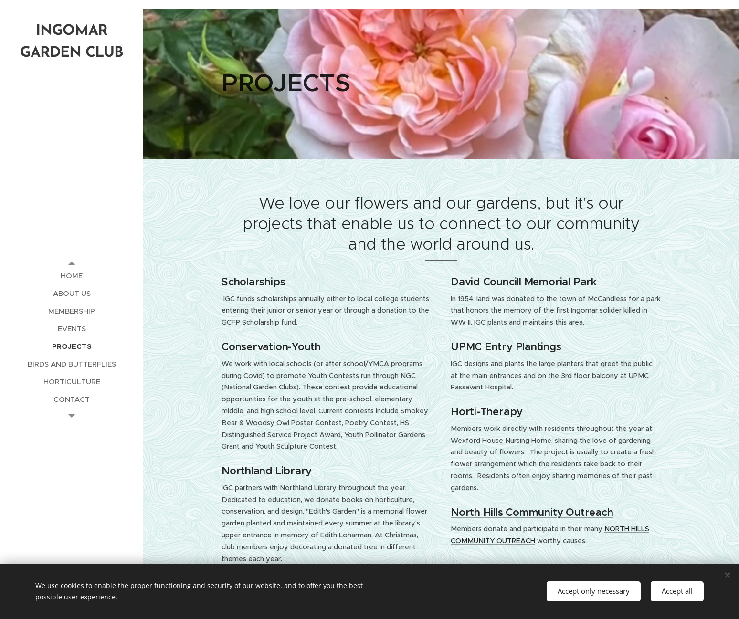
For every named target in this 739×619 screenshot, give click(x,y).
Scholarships (253, 281)
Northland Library (267, 470)
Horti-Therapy (487, 411)
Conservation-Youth (271, 346)
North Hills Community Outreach (532, 512)
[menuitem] (71, 275)
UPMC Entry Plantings (506, 346)
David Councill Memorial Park (524, 281)
